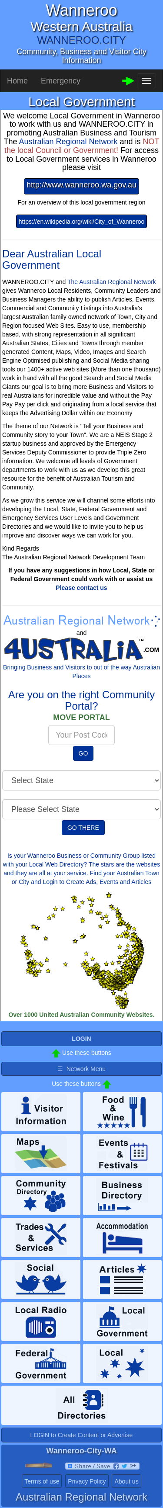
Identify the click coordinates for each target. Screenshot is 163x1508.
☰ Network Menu (81, 1068)
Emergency (60, 80)
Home (17, 80)
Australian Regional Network (68, 141)
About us (126, 1481)
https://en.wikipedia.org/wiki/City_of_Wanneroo (82, 221)
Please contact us (81, 587)
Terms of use (41, 1481)
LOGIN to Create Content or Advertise (81, 1435)
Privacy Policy (87, 1481)
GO (83, 753)
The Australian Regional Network (111, 281)
